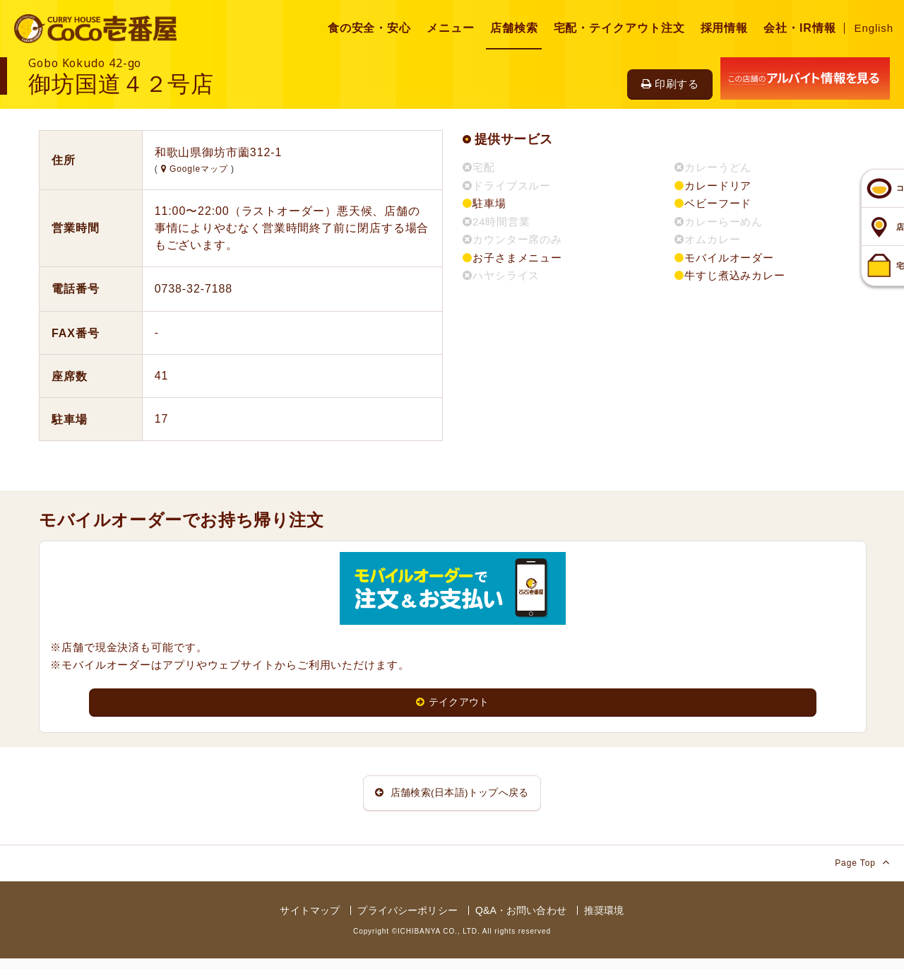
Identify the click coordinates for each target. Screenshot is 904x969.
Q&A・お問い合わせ (520, 921)
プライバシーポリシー (407, 921)
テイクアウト (453, 703)
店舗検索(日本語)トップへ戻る (452, 798)
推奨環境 (604, 921)
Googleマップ (196, 169)
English (874, 28)
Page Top (862, 873)
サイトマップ (310, 921)
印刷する (669, 84)
